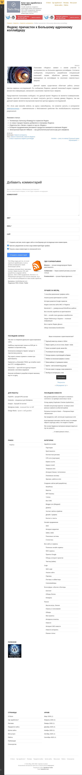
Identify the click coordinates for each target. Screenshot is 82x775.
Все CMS (49, 501)
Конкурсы (49, 598)
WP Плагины (50, 494)
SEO (47, 526)
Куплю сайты (58, 5)
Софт (46, 565)
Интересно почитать (52, 619)
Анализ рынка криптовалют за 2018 (55, 297)
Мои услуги (73, 3)
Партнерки (49, 447)
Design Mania (12, 410)
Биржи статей (50, 465)
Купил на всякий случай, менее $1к (56, 348)
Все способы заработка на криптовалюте (57, 311)
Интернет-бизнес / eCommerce (55, 472)
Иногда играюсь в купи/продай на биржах (58, 355)
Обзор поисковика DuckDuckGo (54, 328)
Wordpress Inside (13, 407)
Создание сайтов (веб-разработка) (55, 483)
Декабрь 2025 (48, 727)
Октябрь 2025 (48, 734)
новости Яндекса (29, 136)
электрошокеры (13, 108)
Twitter (26, 283)
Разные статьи (50, 633)
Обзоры (48, 612)
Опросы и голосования (53, 609)
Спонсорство (12, 744)
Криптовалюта (50, 451)
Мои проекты (50, 616)
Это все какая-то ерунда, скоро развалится (59, 369)
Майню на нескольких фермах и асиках (58, 359)
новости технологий (17, 136)
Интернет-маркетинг (52, 529)
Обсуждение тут (61, 385)
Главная (9, 23)
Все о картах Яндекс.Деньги (53, 324)
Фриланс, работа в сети (53, 479)
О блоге (48, 3)
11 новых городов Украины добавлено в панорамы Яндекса (32, 123)
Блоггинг (48, 591)
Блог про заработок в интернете (31, 4)
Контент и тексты (51, 518)
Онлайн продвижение (51, 522)
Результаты (61, 382)
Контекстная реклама (53, 454)
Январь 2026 (48, 723)
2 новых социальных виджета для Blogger (21, 138)
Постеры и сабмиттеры (53, 579)
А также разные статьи (61, 431)
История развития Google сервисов (55, 301)
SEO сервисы (50, 551)
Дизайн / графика (51, 514)
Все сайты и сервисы (51, 544)
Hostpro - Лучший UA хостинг (17, 403)
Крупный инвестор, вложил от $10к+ (56, 341)
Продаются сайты (13, 727)
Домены (48, 507)
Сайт (8, 234)
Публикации (12, 741)
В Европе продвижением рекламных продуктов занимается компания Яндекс (38, 127)
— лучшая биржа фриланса (58, 276)
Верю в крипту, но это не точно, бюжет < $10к (59, 345)
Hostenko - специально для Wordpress (20, 400)
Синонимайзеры (51, 583)
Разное (46, 602)
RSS (16, 283)
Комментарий (12, 194)
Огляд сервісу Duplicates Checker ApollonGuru (59, 402)
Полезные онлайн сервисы (54, 547)
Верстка (48, 490)
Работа (66, 5)
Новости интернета (26, 23)
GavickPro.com (45, 769)
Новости (16, 23)
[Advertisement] (43, 49)
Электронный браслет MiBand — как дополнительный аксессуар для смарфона (39, 130)
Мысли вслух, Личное (53, 605)
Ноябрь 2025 (48, 730)
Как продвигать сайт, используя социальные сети (60, 417)
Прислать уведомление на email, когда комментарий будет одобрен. (28, 246)
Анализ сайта (50, 572)
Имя (9, 218)
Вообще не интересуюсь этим (55, 373)
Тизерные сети (50, 468)
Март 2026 (47, 716)
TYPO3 (48, 497)
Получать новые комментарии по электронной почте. (24, 249)
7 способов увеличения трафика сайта (56, 294)
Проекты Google (51, 554)
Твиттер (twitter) (51, 561)
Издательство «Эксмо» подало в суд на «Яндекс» (28, 125)
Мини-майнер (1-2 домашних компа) (57, 362)
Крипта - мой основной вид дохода (56, 366)
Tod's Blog (13, 7)
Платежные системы (52, 475)
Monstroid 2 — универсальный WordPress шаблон (60, 308)
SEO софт (49, 569)
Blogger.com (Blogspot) (53, 504)
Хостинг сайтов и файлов (54, 511)
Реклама (66, 3)
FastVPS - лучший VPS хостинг (18, 397)
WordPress (49, 487)
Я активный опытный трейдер (55, 352)
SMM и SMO (50, 533)
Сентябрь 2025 (49, 737)
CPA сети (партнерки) (53, 458)
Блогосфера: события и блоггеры (55, 587)
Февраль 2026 (48, 720)
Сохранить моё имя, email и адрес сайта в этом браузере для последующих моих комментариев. (38, 242)
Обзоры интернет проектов (54, 558)
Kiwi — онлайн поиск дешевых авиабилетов (58, 315)
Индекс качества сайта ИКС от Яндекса (57, 304)
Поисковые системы (52, 536)
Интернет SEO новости (53, 626)
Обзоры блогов (51, 594)
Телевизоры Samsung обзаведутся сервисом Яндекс (29, 121)
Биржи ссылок (50, 461)
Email (9, 226)
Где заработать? (57, 3)
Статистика (49, 540)
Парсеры (49, 576)
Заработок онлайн (50, 444)
